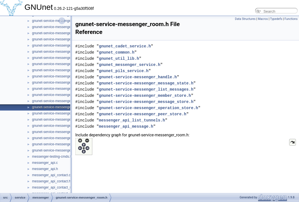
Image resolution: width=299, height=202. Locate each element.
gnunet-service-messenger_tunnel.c (59, 144)
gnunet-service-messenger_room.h (58, 107)
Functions (291, 19)
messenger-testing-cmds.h (52, 157)
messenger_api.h (45, 169)
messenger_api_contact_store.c (56, 187)
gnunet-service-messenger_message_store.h (66, 58)
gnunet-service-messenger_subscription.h (63, 138)
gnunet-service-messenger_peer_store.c (62, 89)
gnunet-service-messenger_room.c (58, 101)
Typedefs (276, 19)
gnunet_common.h (116, 52)
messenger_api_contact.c (51, 175)
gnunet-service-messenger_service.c (59, 119)
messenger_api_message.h (126, 126)
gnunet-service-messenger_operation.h (61, 70)
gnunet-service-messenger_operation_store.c (66, 76)
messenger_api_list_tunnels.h (132, 120)
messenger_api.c (45, 163)
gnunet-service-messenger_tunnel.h (59, 150)
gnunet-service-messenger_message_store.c (65, 52)
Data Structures (245, 19)
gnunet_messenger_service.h (129, 64)
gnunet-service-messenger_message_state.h (65, 45)
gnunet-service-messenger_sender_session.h (66, 113)
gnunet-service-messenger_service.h (59, 126)
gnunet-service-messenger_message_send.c (65, 27)
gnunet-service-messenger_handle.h (138, 77)
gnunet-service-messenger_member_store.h (145, 95)
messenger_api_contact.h (51, 181)
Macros (263, 19)
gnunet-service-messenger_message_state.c (65, 39)
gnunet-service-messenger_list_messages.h (146, 89)
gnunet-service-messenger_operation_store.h (66, 82)
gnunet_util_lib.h (119, 58)
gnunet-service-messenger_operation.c (61, 64)
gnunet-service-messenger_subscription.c (63, 132)
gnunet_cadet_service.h (125, 46)
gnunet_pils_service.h (123, 71)
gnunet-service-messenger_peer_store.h (62, 95)
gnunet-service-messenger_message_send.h (65, 33)
